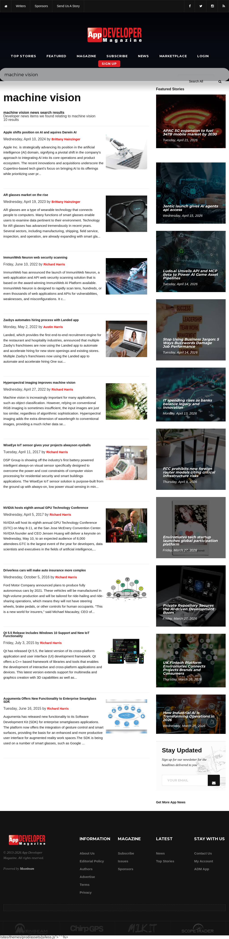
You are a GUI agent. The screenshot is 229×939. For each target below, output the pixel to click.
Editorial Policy (92, 861)
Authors (86, 869)
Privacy (85, 892)
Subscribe (116, 56)
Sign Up (109, 64)
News (143, 56)
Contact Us (203, 853)
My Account (203, 861)
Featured (56, 56)
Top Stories (23, 56)
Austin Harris (53, 327)
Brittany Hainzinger (66, 139)
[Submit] (219, 13)
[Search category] (196, 13)
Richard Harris (54, 264)
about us (87, 853)
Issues (123, 861)
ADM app (201, 869)
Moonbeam (27, 868)
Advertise (87, 877)
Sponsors (125, 869)
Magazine (86, 56)
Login (203, 56)
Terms (84, 884)
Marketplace (173, 56)
